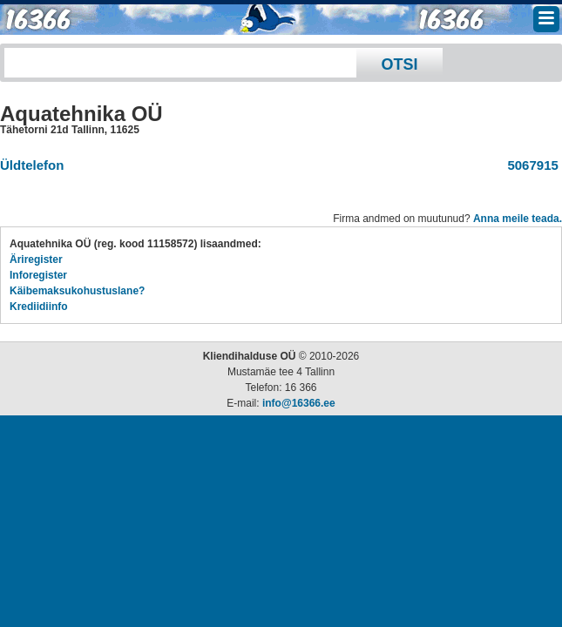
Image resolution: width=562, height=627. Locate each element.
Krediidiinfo (39, 306)
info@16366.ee (298, 403)
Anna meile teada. (517, 218)
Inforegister (38, 275)
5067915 (529, 165)
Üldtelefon (32, 165)
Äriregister (36, 259)
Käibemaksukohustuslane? (77, 291)
